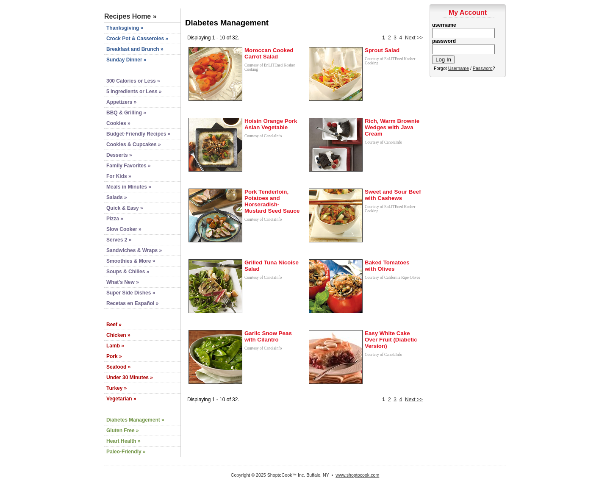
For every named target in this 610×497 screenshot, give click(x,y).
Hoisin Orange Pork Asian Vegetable (270, 124)
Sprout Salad (382, 50)
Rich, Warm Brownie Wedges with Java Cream (392, 127)
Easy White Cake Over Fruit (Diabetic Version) (391, 339)
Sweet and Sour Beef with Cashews (393, 195)
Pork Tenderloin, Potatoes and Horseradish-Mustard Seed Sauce (271, 201)
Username (458, 68)
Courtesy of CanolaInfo (263, 136)
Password (483, 68)
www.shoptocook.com (357, 475)
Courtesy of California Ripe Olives (392, 277)
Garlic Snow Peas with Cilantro (268, 336)
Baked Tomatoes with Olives (387, 265)
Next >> (414, 38)
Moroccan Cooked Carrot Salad (269, 53)
